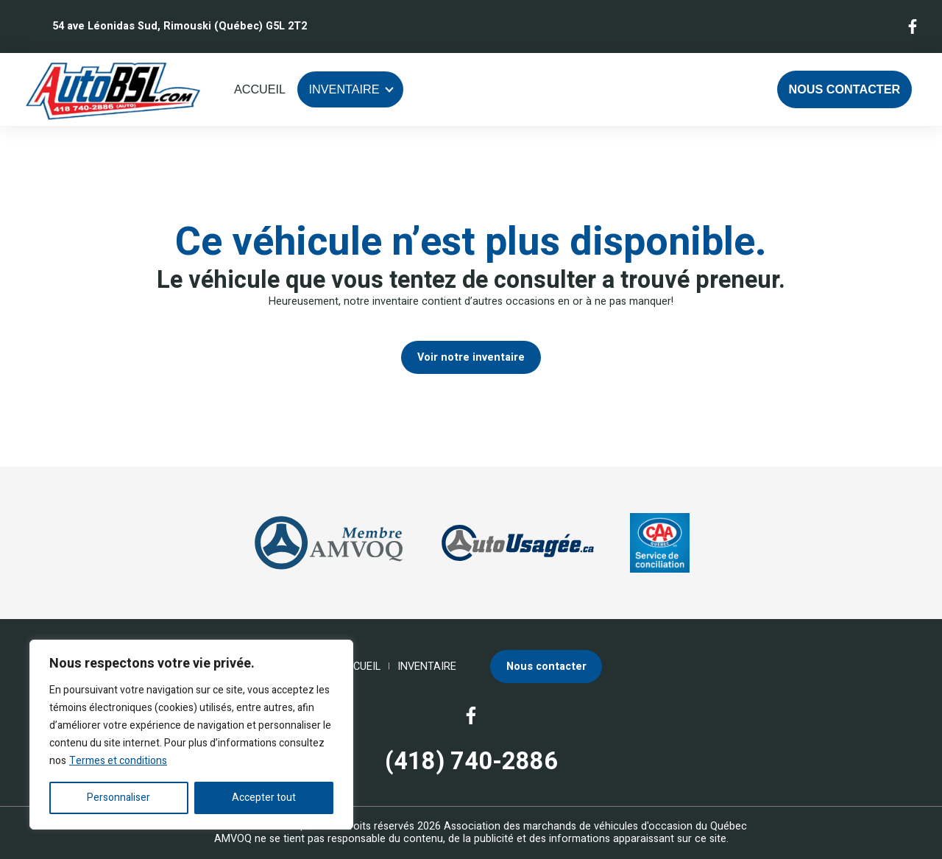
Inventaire (344, 89)
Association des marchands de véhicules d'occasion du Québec (595, 826)
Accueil (260, 89)
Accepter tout (264, 797)
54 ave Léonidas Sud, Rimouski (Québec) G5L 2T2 (179, 26)
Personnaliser (118, 797)
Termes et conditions (118, 760)
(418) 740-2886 (471, 762)
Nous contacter (845, 89)
